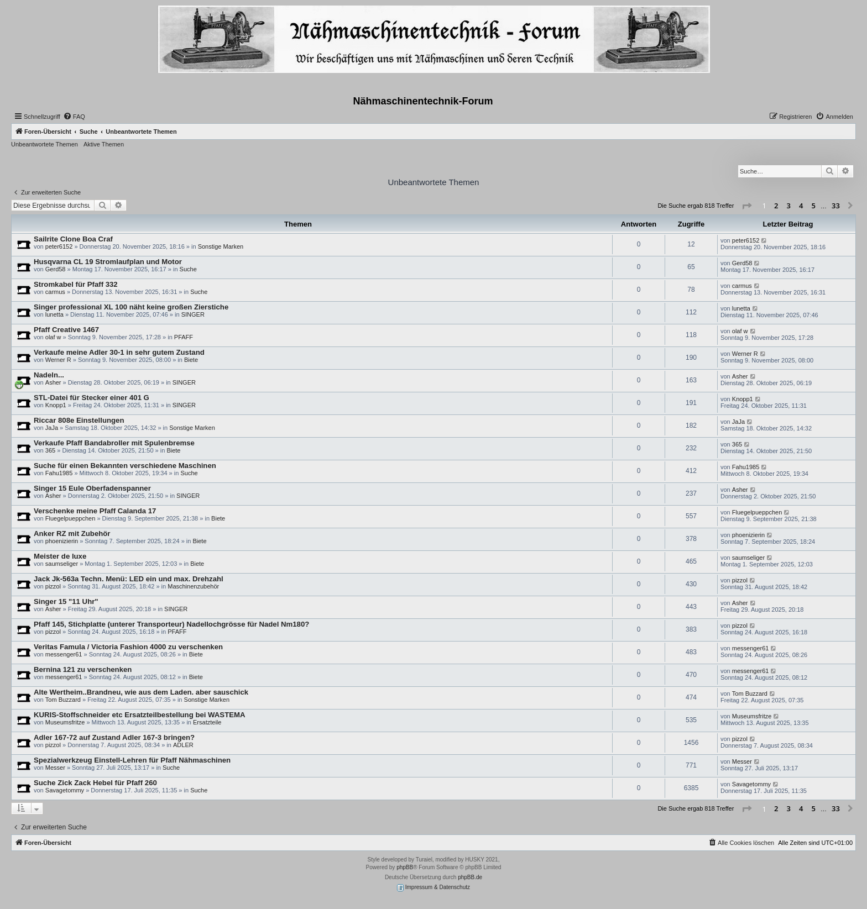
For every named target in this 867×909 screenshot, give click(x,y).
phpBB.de (470, 877)
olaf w (53, 337)
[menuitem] (74, 116)
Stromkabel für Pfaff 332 (76, 284)
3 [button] (789, 206)
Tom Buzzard (63, 699)
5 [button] (814, 206)
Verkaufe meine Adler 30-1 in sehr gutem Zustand (119, 352)
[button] (746, 206)
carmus (55, 291)
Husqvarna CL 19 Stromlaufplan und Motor (108, 262)
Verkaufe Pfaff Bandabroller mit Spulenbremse (114, 443)
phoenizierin (61, 541)
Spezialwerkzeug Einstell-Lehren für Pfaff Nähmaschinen (132, 760)
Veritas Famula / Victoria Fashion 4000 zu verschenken (128, 647)
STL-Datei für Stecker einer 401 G (91, 397)
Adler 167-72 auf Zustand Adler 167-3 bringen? (114, 737)
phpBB (404, 867)
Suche (188, 269)
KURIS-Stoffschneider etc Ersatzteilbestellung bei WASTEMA (140, 715)
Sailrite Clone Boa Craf (73, 239)
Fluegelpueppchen (70, 518)
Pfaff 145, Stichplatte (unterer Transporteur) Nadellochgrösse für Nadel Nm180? (171, 624)
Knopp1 (55, 405)
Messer (55, 767)
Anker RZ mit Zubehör (72, 533)
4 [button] (801, 206)
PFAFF (183, 337)
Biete (191, 359)
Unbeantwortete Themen (44, 144)
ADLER (183, 745)
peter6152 (59, 246)
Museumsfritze (65, 722)
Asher (53, 382)
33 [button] (836, 206)
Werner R (58, 359)
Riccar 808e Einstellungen (79, 420)
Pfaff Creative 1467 (66, 329)
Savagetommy (64, 790)
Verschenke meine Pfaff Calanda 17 (95, 511)
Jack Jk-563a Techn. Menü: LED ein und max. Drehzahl (128, 579)
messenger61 (63, 654)
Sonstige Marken (221, 246)
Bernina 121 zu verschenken (83, 669)
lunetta (54, 314)
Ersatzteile (207, 722)
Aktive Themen (103, 144)
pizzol (53, 586)
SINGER (193, 314)
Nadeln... (49, 375)
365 (50, 450)
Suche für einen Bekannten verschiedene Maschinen (125, 465)
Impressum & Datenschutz (433, 887)
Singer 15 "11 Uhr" (66, 601)
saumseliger (61, 563)
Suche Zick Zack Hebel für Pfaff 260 (95, 783)
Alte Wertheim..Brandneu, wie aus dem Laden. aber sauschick (141, 692)
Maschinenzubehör (193, 586)
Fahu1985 (59, 473)
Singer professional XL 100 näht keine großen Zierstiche (131, 307)
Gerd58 (55, 269)
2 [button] (776, 206)
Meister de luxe (60, 556)
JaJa (51, 427)
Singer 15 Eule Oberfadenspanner (92, 488)
